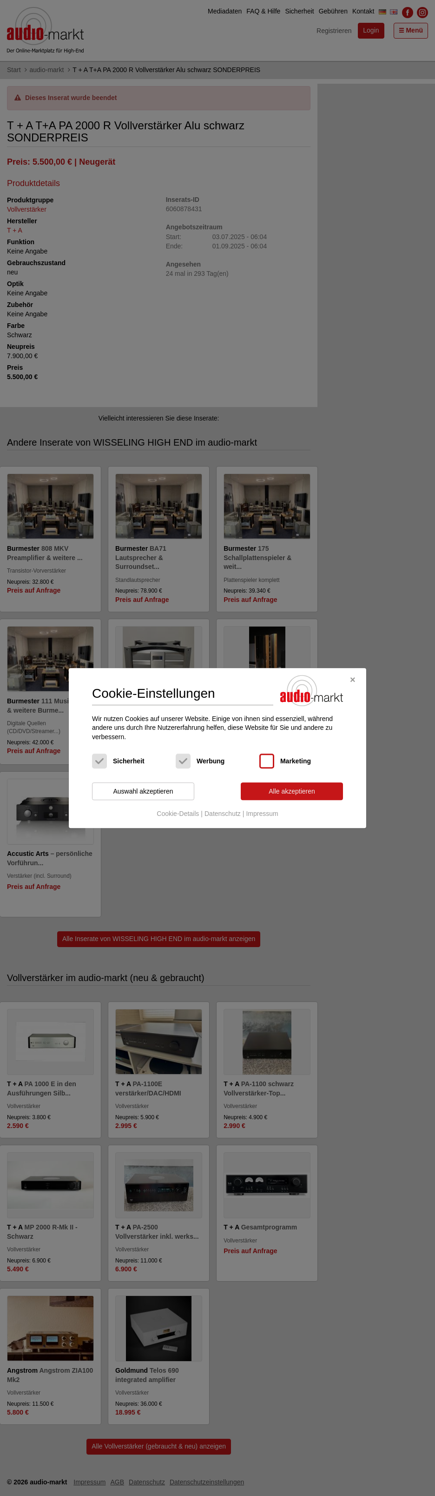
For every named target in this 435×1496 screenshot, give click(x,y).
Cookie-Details (178, 813)
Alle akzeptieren (292, 791)
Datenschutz (222, 813)
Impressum (262, 813)
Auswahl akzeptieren (143, 791)
